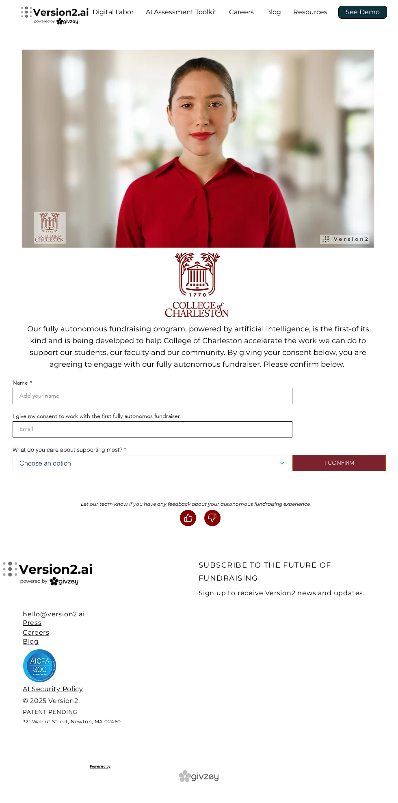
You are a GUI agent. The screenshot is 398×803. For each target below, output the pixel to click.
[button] (113, 12)
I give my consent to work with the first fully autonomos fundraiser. (97, 416)
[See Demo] (362, 12)
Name (20, 382)
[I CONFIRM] (339, 463)
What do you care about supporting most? (67, 450)
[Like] (188, 518)
